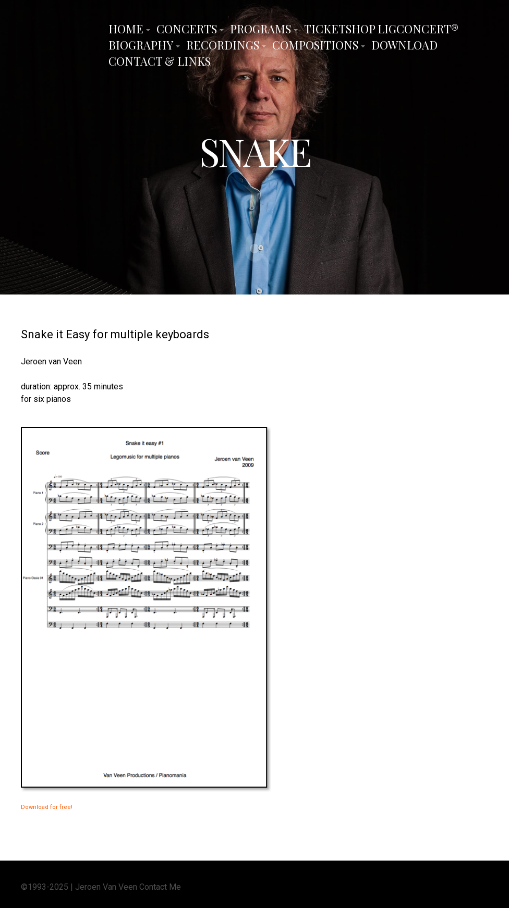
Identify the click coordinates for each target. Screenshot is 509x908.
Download (404, 45)
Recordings (222, 45)
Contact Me (160, 886)
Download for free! (46, 806)
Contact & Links (159, 61)
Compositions (315, 45)
